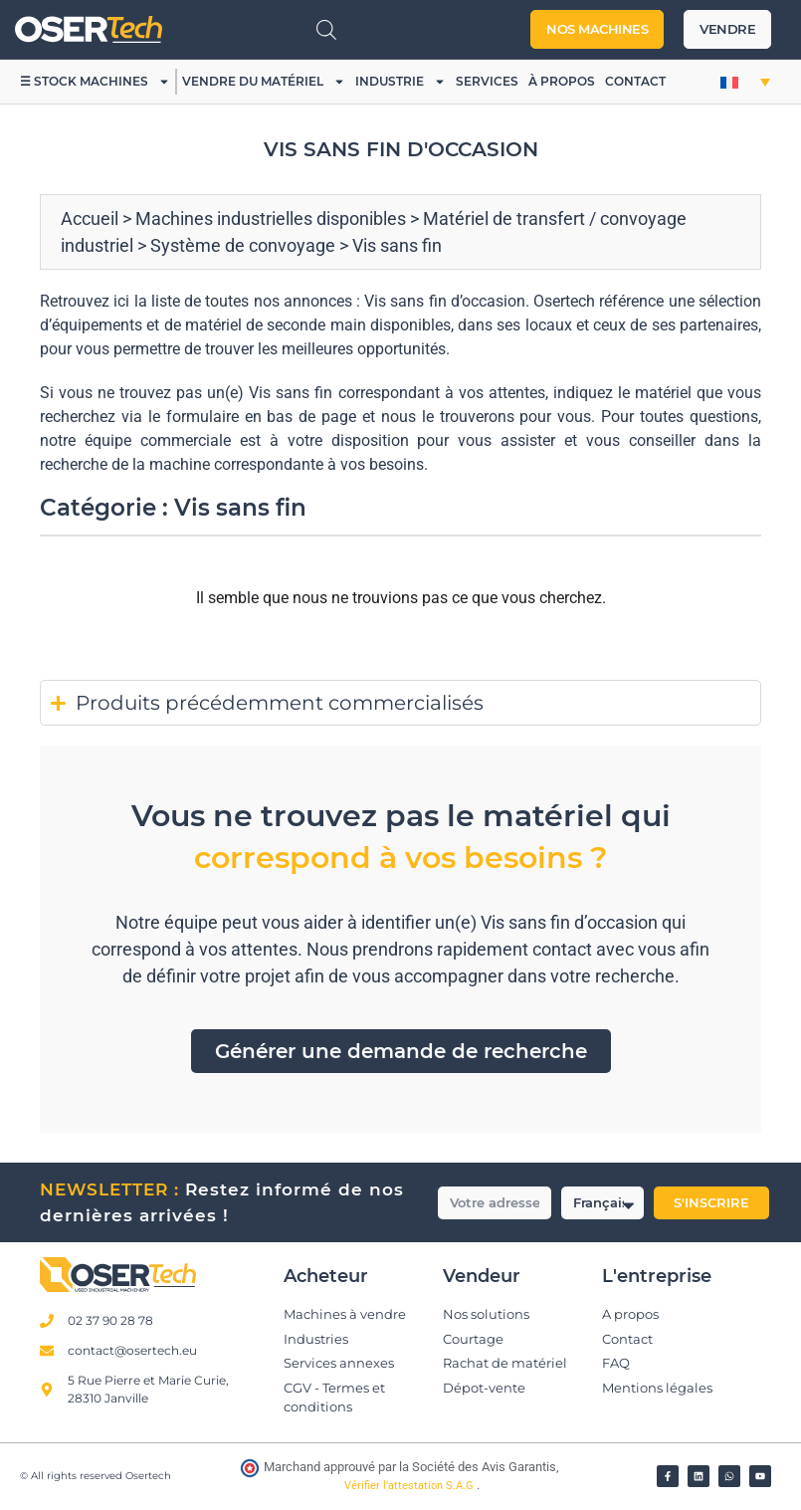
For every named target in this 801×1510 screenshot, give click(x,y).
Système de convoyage (242, 245)
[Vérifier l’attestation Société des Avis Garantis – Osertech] (251, 1472)
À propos (561, 81)
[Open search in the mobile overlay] (326, 30)
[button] (745, 82)
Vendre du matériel (263, 82)
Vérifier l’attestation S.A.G (410, 1485)
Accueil (89, 218)
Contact (635, 81)
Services (487, 81)
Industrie (400, 82)
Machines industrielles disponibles (270, 218)
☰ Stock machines (95, 82)
